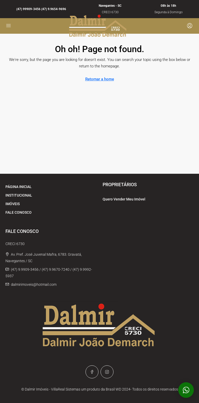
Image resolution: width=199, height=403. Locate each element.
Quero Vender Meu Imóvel (124, 199)
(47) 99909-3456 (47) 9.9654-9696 (41, 9)
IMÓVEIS (12, 204)
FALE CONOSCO (18, 212)
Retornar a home (99, 79)
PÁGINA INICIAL (18, 187)
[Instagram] (107, 371)
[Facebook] (92, 371)
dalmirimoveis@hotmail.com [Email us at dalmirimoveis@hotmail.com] (33, 284)
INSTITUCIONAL (18, 195)
